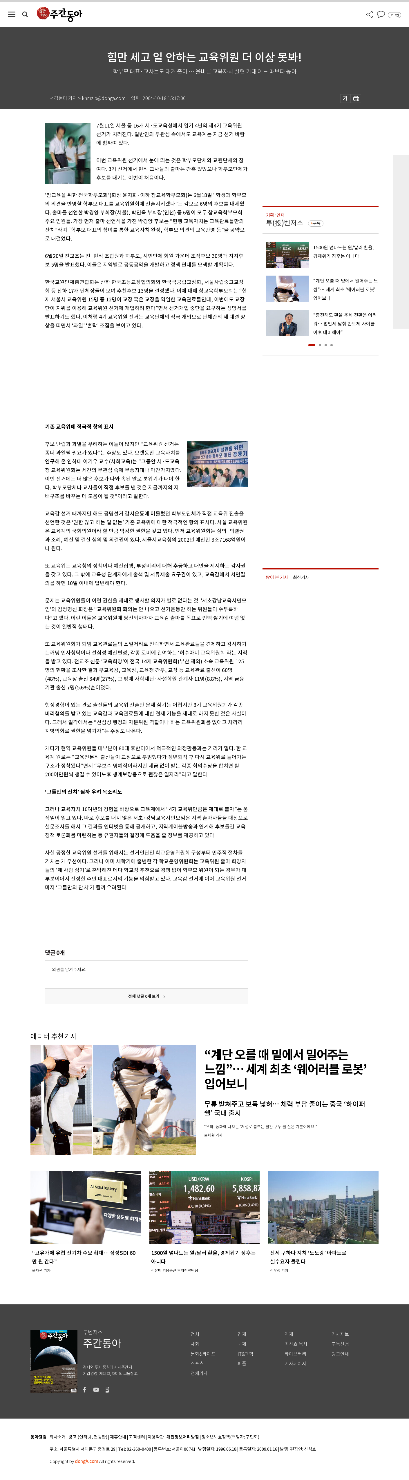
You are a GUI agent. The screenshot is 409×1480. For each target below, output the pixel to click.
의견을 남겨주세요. (69, 969)
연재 (289, 1334)
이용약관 (156, 1437)
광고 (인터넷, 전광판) (87, 1437)
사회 (195, 1344)
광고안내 (340, 1354)
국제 (242, 1344)
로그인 (394, 15)
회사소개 (58, 1437)
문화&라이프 (203, 1354)
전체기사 (199, 1373)
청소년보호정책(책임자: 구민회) (230, 1437)
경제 (242, 1334)
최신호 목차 (296, 1344)
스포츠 (197, 1363)
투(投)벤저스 (284, 223)
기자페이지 (295, 1363)
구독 (317, 223)
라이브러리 (295, 1354)
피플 (242, 1363)
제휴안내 (118, 1437)
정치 (195, 1334)
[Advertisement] (132, 375)
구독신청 (340, 1344)
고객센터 (137, 1437)
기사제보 (340, 1334)
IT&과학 (246, 1354)
